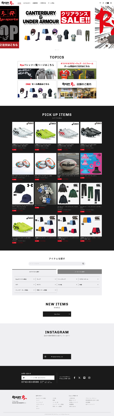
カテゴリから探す (34, 272)
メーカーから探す (80, 272)
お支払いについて (73, 402)
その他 (54, 398)
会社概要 (88, 402)
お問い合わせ (72, 406)
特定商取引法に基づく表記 (92, 400)
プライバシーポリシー (91, 398)
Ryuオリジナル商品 (41, 398)
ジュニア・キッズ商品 (58, 404)
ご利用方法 (43, 3)
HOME (19, 3)
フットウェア (39, 402)
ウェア (37, 400)
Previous (1, 28)
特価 (54, 400)
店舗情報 (35, 3)
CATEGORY (27, 3)
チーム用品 (51, 3)
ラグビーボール (40, 404)
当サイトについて (90, 404)
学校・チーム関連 (57, 406)
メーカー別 (55, 402)
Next (112, 28)
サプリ (37, 408)
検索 (83, 264)
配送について (72, 400)
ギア (37, 406)
